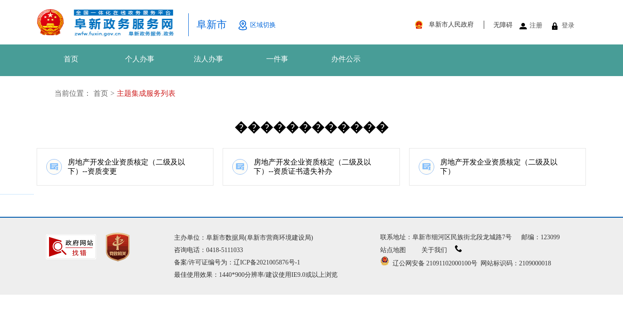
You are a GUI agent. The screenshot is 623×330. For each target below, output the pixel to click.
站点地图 (393, 250)
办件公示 (346, 59)
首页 (71, 59)
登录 (568, 25)
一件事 (277, 59)
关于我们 (441, 250)
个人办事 (139, 59)
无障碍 (503, 25)
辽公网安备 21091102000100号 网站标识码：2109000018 (465, 263)
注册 (536, 25)
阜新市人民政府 (451, 24)
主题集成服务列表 (146, 93)
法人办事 (208, 59)
